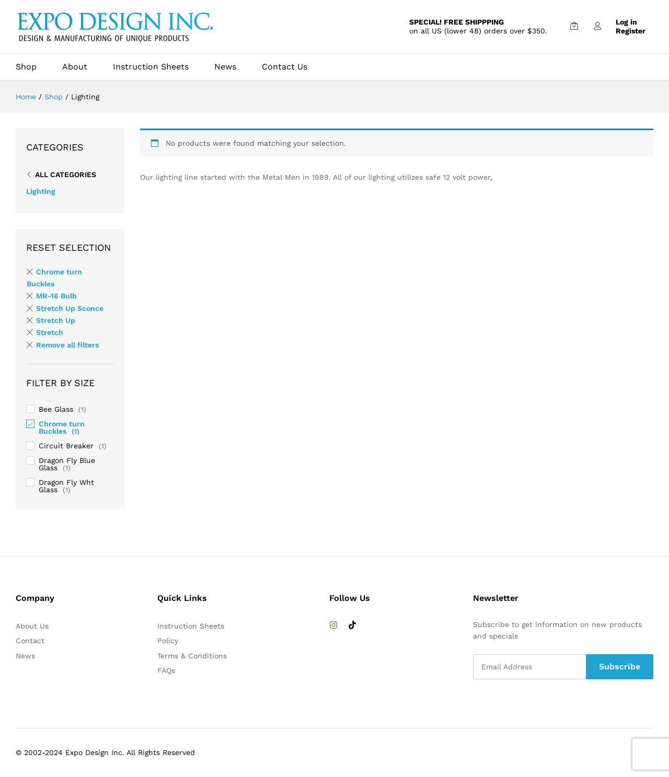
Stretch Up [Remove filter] (55, 320)
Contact (30, 640)
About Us (32, 626)
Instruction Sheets (151, 67)
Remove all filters (67, 345)
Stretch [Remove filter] (49, 332)
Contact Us (284, 67)
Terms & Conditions (192, 656)
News (225, 67)
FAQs (166, 670)
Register (630, 31)
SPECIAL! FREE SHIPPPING (456, 22)
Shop (26, 67)
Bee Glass (56, 409)
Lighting (40, 191)
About (74, 67)
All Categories (65, 174)
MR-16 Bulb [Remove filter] (56, 296)
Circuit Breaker (66, 446)
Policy (167, 640)
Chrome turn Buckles (62, 427)
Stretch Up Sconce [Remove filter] (69, 308)
